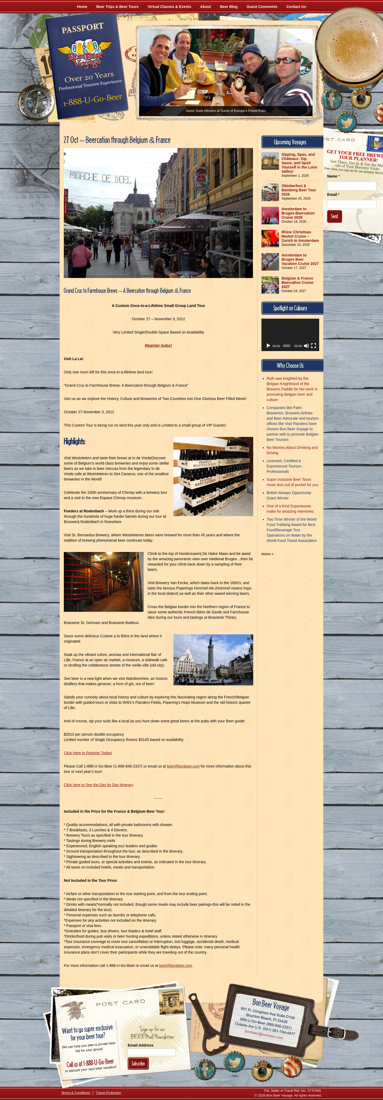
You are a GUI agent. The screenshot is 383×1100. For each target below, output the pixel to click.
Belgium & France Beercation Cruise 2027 (298, 282)
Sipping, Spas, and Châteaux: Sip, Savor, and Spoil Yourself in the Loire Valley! (299, 163)
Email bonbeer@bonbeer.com (263, 1035)
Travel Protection (108, 1093)
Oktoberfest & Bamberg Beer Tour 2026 (299, 190)
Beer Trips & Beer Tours (117, 7)
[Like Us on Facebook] (331, 99)
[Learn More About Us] (291, 1067)
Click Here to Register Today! (88, 753)
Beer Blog (229, 7)
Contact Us (296, 7)
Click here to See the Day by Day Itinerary (98, 785)
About (205, 7)
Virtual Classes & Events (169, 7)
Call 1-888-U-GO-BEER (92, 102)
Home (82, 7)
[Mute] (306, 345)
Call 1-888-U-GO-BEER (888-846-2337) (266, 1023)
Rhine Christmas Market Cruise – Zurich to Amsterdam (300, 236)
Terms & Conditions (75, 1093)
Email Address (140, 1045)
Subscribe (138, 1063)
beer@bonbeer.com (183, 766)
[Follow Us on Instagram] (360, 98)
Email (333, 194)
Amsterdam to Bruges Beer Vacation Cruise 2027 (300, 259)
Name (333, 176)
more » (267, 554)
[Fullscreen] (313, 345)
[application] (290, 335)
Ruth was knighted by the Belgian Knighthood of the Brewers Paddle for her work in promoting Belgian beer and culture (292, 389)
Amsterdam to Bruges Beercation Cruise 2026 (298, 213)
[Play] (268, 345)
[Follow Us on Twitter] (346, 122)
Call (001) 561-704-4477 (265, 1029)
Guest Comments (262, 7)
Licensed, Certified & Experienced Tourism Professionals (284, 466)
